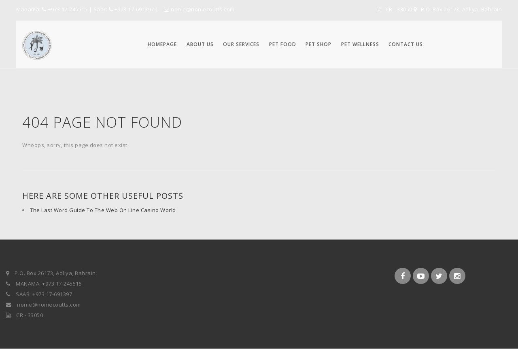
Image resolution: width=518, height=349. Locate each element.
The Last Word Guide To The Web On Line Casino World (103, 210)
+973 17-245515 (67, 9)
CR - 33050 (400, 9)
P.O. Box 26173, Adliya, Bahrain (461, 9)
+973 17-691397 (134, 9)
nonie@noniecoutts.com (199, 9)
